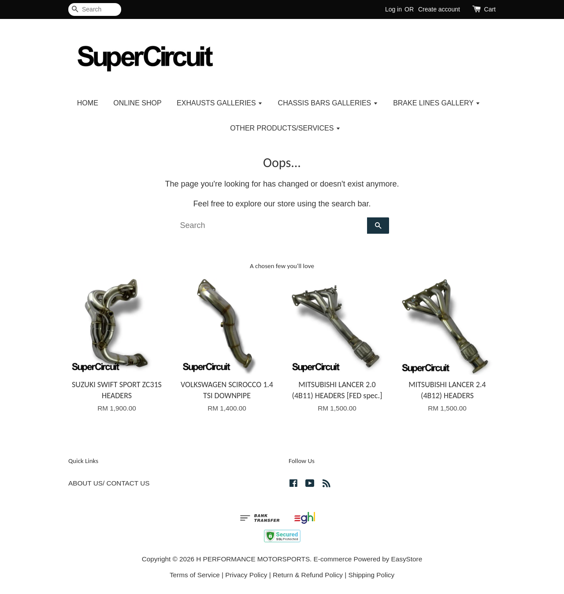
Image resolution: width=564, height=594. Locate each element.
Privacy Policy (246, 575)
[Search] (94, 9)
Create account (439, 9)
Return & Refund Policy (308, 575)
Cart (490, 9)
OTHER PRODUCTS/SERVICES (285, 128)
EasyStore (407, 559)
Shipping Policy (371, 575)
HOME (87, 103)
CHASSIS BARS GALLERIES (328, 103)
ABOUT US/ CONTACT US (108, 483)
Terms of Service (195, 575)
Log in (393, 9)
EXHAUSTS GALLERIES (220, 103)
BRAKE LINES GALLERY (436, 103)
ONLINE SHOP (137, 103)
